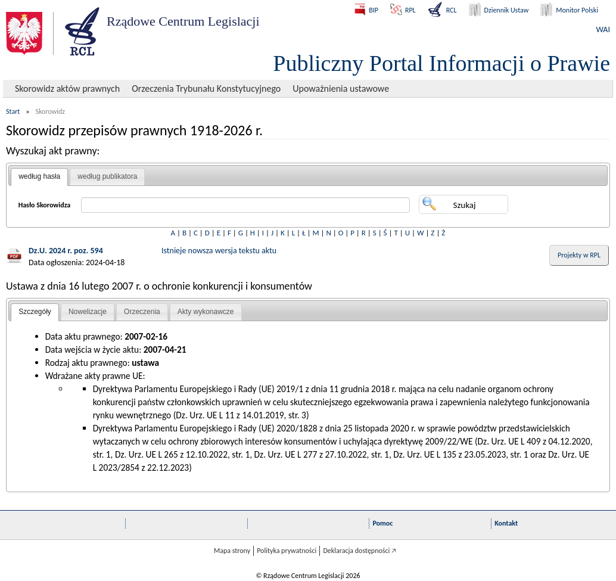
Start (13, 111)
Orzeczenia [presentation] (142, 311)
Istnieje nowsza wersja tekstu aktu (218, 251)
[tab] (39, 177)
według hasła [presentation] (39, 176)
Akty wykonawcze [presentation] (206, 311)
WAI (603, 29)
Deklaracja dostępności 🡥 (359, 550)
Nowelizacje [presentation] (88, 311)
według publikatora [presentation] (107, 176)
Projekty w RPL (579, 255)
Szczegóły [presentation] (34, 311)
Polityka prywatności (286, 550)
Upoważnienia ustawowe (341, 88)
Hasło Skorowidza (44, 205)
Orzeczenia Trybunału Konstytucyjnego (206, 88)
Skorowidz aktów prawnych (67, 88)
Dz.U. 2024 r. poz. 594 (66, 251)
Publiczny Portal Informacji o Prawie (441, 63)
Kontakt (506, 523)
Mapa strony (232, 550)
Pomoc (382, 523)
